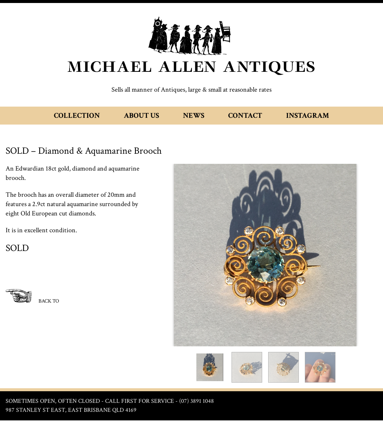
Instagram (307, 115)
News (193, 115)
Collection (77, 115)
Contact (245, 115)
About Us (141, 115)
